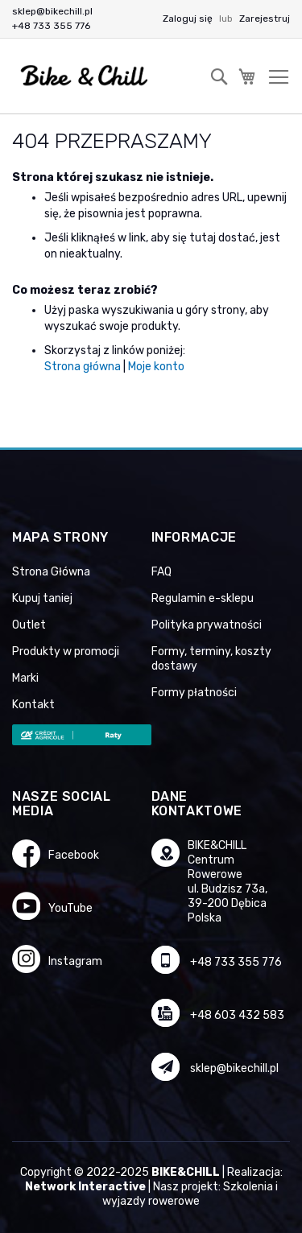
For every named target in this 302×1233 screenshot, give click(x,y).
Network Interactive (85, 1187)
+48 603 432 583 (237, 1015)
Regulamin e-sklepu (202, 598)
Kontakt (33, 704)
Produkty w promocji (65, 651)
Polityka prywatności (206, 625)
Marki (25, 678)
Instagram (75, 961)
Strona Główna (51, 572)
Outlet (29, 625)
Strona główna (82, 366)
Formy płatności (194, 692)
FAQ (161, 572)
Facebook (73, 855)
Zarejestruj (264, 18)
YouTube (70, 908)
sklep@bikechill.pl (52, 11)
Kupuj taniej (42, 598)
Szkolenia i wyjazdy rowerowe (190, 1194)
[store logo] (84, 76)
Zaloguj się (189, 18)
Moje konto (156, 366)
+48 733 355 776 (51, 25)
